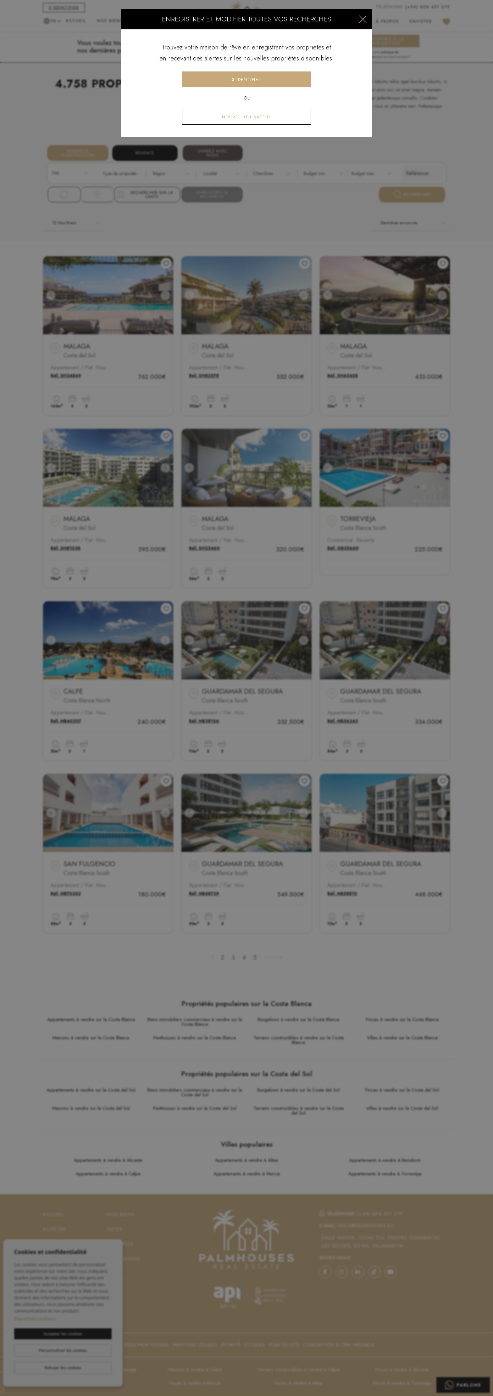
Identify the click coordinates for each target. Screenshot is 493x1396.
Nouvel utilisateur (246, 117)
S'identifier (246, 79)
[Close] (363, 19)
